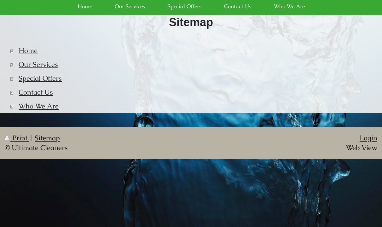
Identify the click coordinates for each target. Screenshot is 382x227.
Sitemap (47, 138)
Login (368, 138)
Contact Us (36, 92)
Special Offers (40, 78)
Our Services (38, 64)
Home (28, 50)
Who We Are (39, 106)
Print (17, 138)
